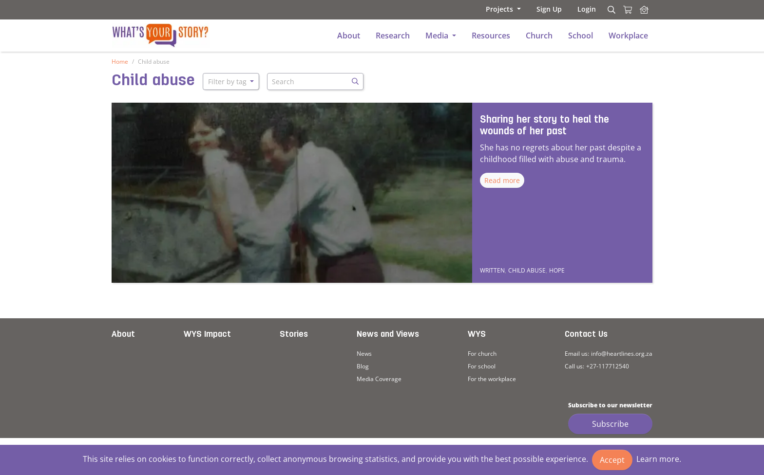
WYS (477, 334)
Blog (363, 366)
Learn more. (658, 459)
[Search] (610, 10)
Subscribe (610, 424)
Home (120, 61)
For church (482, 353)
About (123, 334)
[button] (503, 9)
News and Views (388, 334)
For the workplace (492, 379)
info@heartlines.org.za (621, 353)
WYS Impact (207, 334)
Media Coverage (379, 379)
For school (482, 366)
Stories (294, 334)
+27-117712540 (607, 366)
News (364, 353)
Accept (612, 460)
